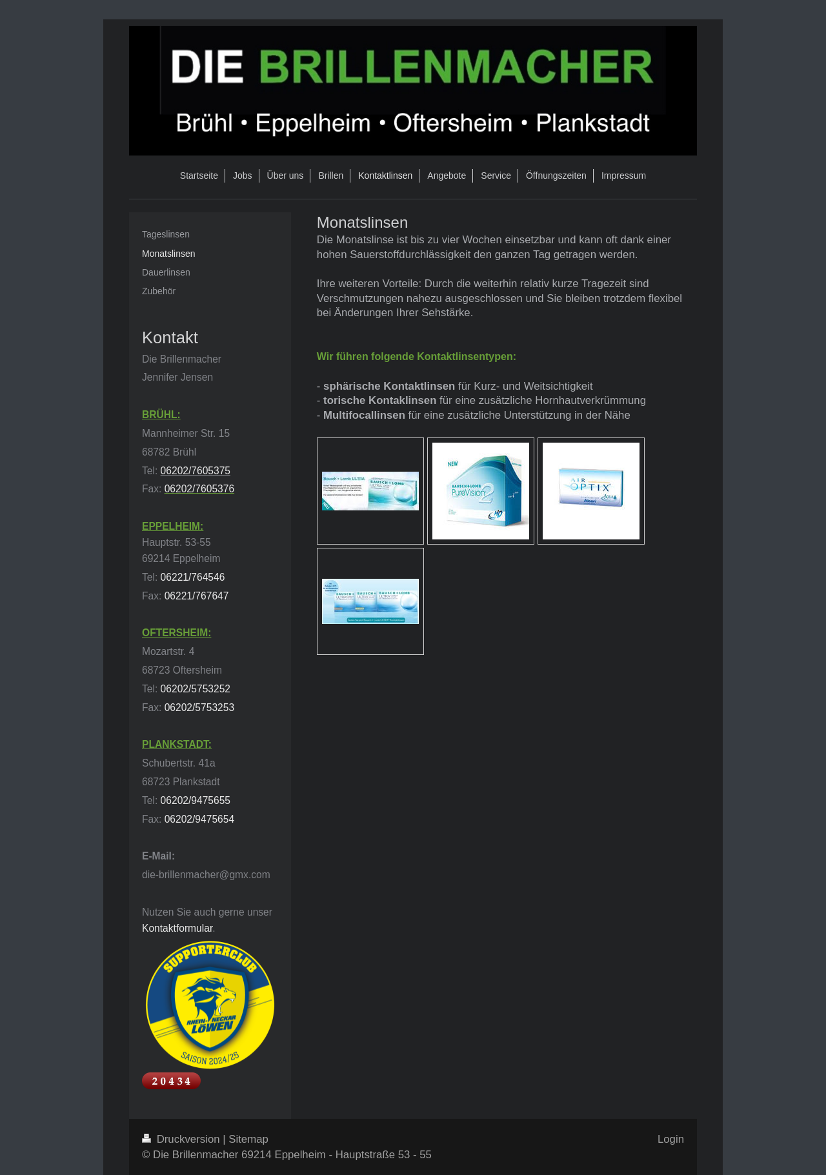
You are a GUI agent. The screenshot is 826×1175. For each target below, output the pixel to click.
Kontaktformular (177, 928)
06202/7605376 (199, 488)
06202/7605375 (195, 470)
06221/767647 (197, 595)
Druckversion (182, 1139)
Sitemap (248, 1139)
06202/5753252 (195, 688)
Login (671, 1139)
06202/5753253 (199, 707)
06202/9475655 (195, 800)
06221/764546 (193, 577)
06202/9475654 (199, 819)
